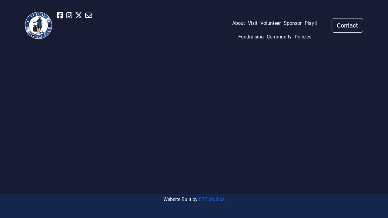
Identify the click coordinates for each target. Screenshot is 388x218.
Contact (347, 25)
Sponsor (293, 23)
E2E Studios (212, 199)
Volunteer (270, 23)
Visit (252, 23)
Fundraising (251, 37)
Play (309, 23)
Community (279, 37)
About (238, 23)
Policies (303, 37)
